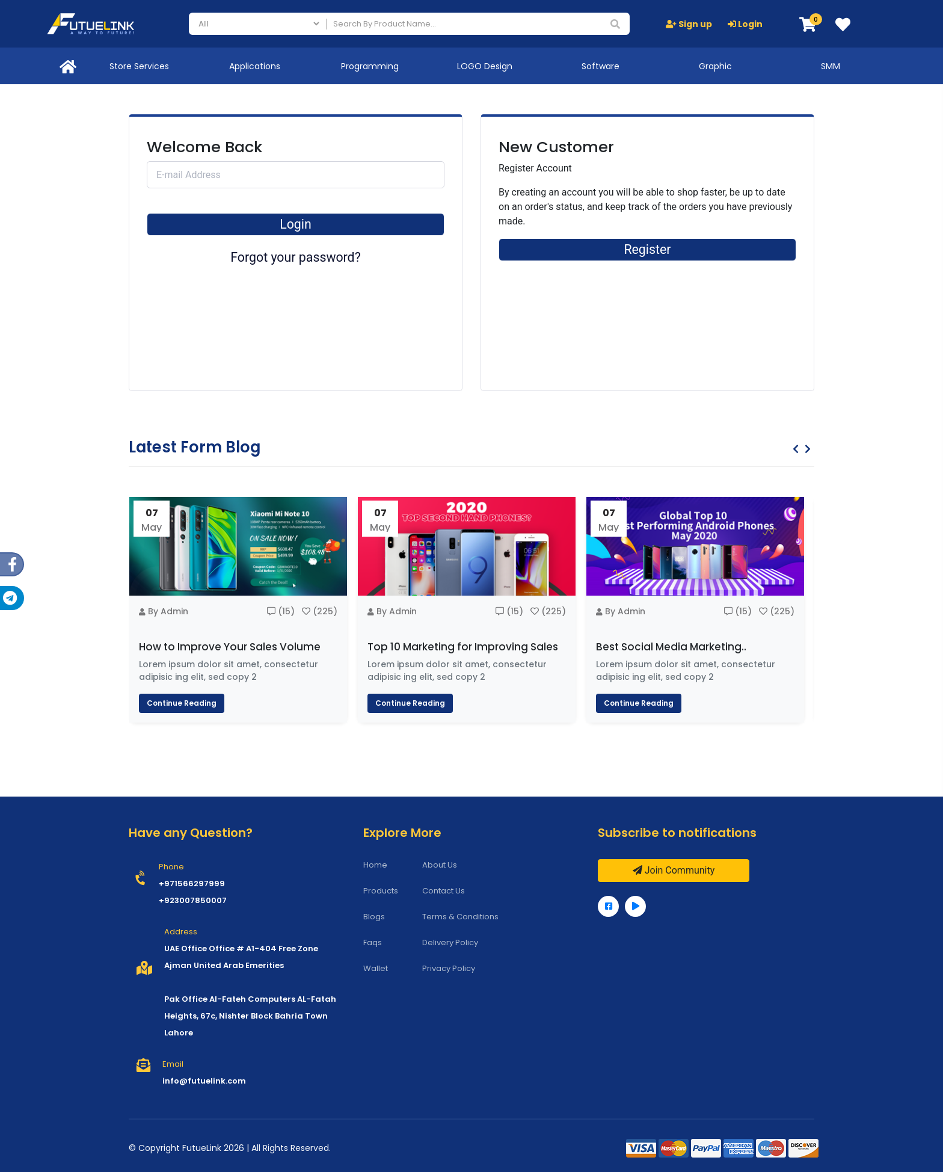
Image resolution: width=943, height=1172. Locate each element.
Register (647, 249)
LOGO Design (484, 66)
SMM (830, 66)
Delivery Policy (450, 942)
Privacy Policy (448, 968)
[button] (807, 25)
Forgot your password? (295, 257)
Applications (254, 66)
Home (375, 865)
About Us (439, 865)
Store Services (139, 66)
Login (745, 24)
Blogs (374, 916)
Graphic (715, 66)
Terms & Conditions (460, 916)
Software (600, 66)
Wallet (375, 968)
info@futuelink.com (204, 1081)
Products (380, 890)
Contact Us (443, 890)
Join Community (674, 870)
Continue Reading (182, 703)
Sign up (689, 24)
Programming (370, 66)
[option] (238, 609)
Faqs (372, 942)
